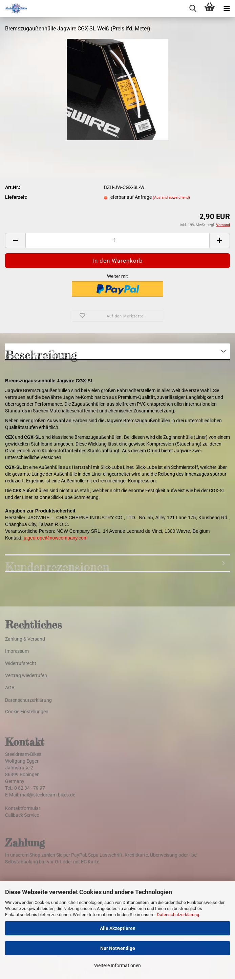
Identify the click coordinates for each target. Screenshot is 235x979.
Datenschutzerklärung (178, 914)
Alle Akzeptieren (117, 928)
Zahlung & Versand (25, 639)
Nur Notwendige (117, 948)
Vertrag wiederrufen (26, 675)
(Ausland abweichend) (171, 197)
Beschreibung (41, 354)
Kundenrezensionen (57, 566)
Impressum (17, 651)
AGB (10, 687)
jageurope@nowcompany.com (55, 538)
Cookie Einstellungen (26, 711)
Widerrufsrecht (20, 663)
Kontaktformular (22, 808)
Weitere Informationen (117, 965)
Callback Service (22, 815)
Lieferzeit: (16, 197)
